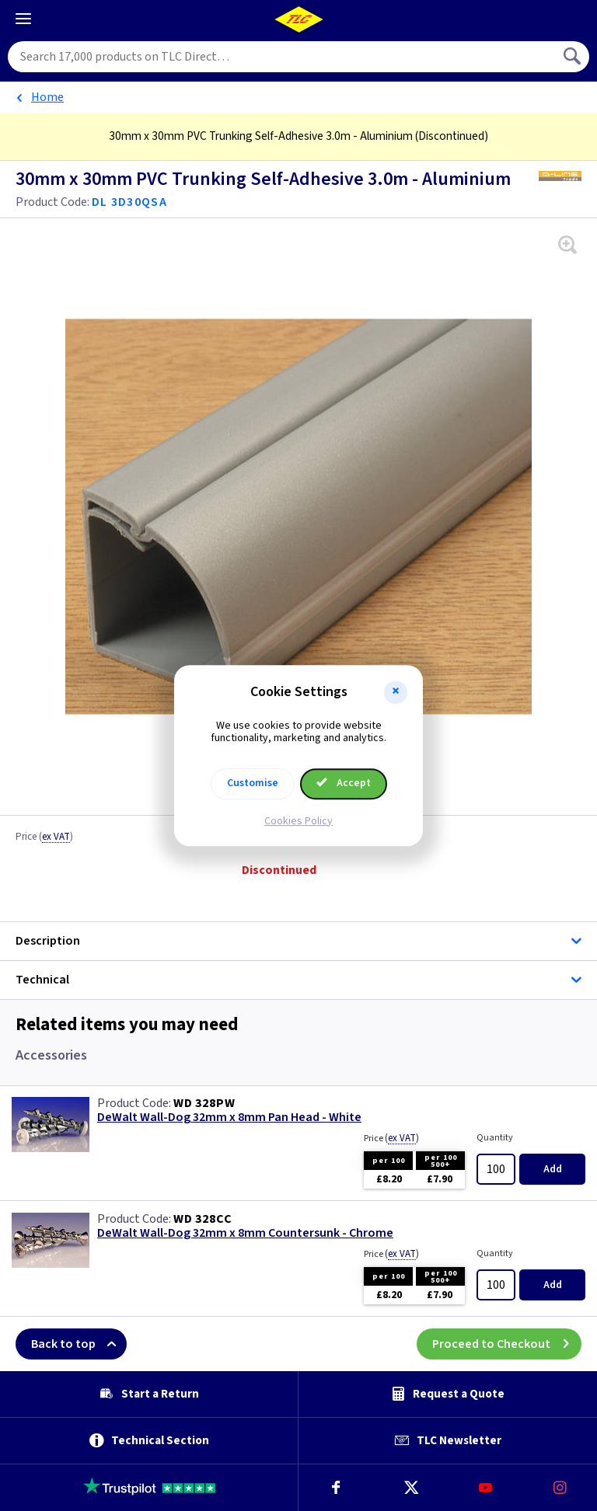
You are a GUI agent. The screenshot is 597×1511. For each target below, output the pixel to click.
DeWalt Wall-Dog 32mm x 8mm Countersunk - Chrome (245, 1233)
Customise (252, 783)
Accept (343, 783)
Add (552, 1169)
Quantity (495, 1137)
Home (47, 97)
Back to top (79, 1344)
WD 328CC (202, 1218)
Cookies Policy (298, 821)
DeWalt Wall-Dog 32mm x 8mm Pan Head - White (229, 1117)
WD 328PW (204, 1103)
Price (44, 837)
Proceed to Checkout (506, 1344)
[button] (395, 692)
